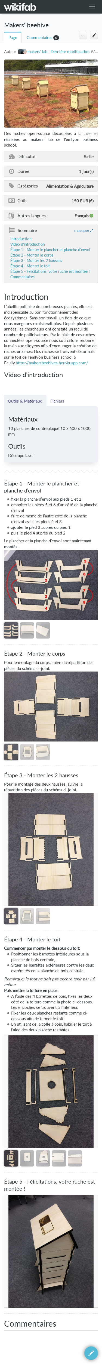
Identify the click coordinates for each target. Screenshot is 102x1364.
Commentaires (39, 37)
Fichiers (57, 400)
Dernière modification (70, 51)
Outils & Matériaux (25, 400)
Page (12, 37)
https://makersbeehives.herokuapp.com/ (52, 363)
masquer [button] (81, 230)
